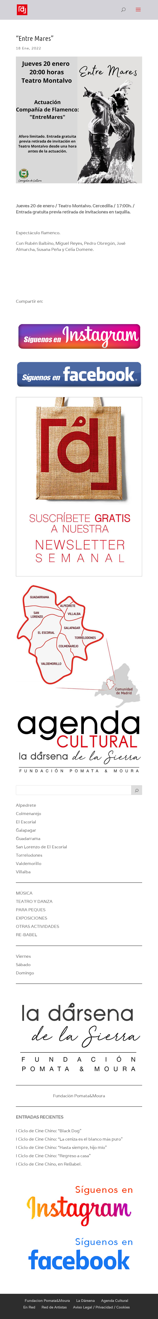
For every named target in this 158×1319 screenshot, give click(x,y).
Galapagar (26, 830)
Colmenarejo (28, 813)
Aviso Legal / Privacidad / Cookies (101, 1307)
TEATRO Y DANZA (34, 901)
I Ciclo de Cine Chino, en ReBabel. (49, 1164)
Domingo (25, 973)
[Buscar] (136, 790)
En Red (29, 1307)
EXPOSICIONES (31, 918)
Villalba (23, 872)
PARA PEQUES (30, 909)
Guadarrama (28, 838)
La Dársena (85, 1300)
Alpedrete (26, 805)
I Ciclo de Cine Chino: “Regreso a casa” (53, 1155)
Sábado (23, 964)
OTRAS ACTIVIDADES (37, 926)
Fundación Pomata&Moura (79, 1095)
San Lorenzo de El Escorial (41, 847)
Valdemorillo (28, 863)
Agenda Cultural (114, 1300)
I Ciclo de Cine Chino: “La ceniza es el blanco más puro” (69, 1139)
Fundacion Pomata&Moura (47, 1300)
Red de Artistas (54, 1307)
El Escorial (26, 822)
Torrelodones (29, 855)
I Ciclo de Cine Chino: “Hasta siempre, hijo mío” (61, 1147)
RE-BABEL (26, 934)
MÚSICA (24, 893)
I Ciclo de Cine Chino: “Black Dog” (48, 1130)
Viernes (23, 956)
